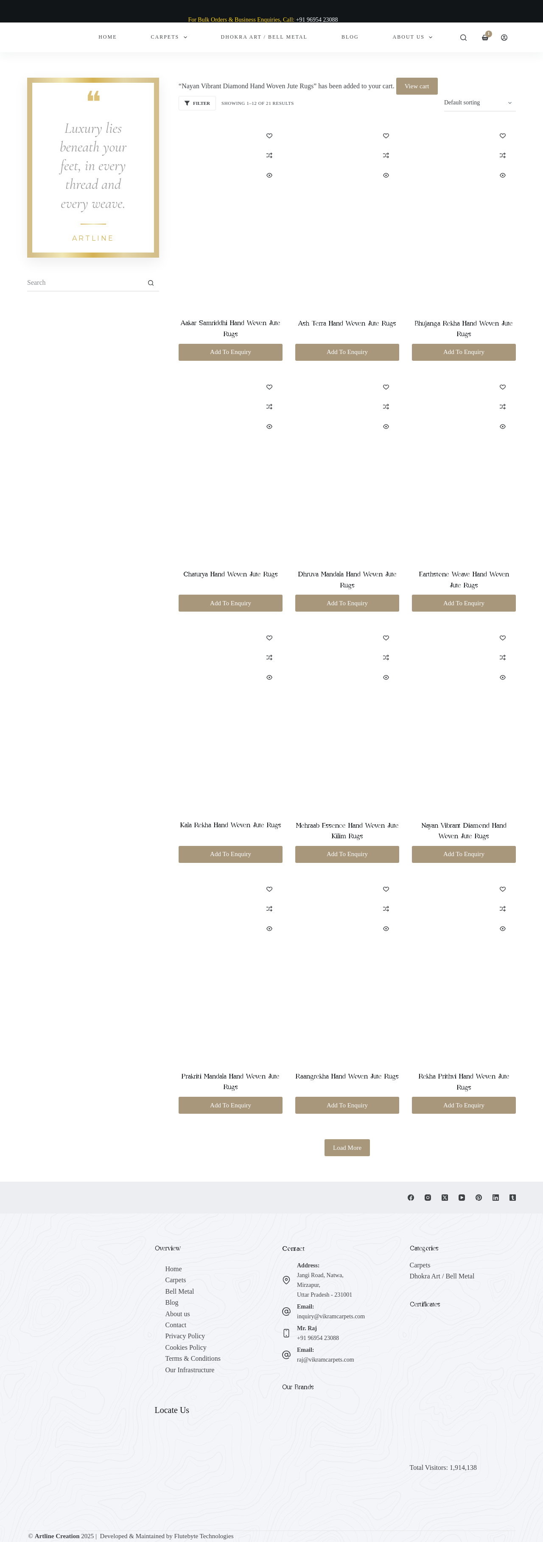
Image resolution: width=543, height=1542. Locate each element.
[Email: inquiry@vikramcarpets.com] (286, 1311)
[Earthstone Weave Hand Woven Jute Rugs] (464, 466)
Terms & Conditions (193, 1358)
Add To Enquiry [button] (230, 351)
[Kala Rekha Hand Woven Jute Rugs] (231, 716)
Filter (197, 103)
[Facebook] (411, 1197)
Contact (176, 1325)
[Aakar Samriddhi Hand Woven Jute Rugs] (231, 214)
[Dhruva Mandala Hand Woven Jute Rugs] (347, 466)
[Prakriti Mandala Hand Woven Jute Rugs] (231, 968)
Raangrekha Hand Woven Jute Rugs (347, 1076)
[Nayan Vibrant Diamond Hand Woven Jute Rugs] (464, 716)
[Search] (463, 37)
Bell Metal (179, 1291)
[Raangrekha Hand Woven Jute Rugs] (347, 968)
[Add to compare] (269, 155)
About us (177, 1313)
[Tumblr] (512, 1197)
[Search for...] (84, 283)
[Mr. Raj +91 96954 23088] (286, 1333)
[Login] (504, 37)
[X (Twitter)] (445, 1197)
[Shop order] (480, 103)
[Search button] (150, 283)
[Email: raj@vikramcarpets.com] (286, 1355)
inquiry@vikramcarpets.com (331, 1316)
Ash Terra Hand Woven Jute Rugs (347, 323)
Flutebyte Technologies (204, 1536)
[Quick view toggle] (269, 175)
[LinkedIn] (496, 1197)
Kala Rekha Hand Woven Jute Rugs (230, 825)
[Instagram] (428, 1197)
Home (107, 37)
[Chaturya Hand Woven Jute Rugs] (231, 466)
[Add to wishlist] (269, 135)
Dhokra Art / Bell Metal (264, 37)
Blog (350, 37)
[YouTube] (462, 1197)
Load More (347, 1147)
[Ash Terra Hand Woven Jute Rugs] (347, 214)
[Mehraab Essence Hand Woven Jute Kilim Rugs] (347, 716)
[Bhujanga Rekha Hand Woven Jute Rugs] (464, 214)
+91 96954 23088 (318, 1338)
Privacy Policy (185, 1336)
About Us (414, 37)
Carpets (170, 37)
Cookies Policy (186, 1347)
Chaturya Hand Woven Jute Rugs (230, 574)
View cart (417, 86)
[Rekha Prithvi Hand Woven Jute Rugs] (464, 968)
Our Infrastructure (190, 1369)
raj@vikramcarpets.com (325, 1360)
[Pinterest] (479, 1197)
